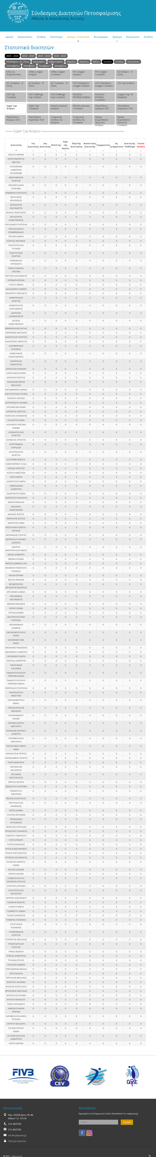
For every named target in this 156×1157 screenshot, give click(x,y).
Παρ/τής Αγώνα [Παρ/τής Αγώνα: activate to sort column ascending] (65, 145)
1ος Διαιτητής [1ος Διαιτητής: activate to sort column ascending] (33, 145)
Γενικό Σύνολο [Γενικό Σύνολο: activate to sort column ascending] (141, 145)
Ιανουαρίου (39, 61)
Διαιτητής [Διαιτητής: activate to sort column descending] (16, 145)
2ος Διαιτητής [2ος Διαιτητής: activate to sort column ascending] (45, 145)
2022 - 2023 (28, 55)
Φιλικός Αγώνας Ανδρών (59, 107)
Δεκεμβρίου (60, 65)
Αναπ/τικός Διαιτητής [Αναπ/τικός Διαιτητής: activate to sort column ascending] (90, 145)
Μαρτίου (71, 61)
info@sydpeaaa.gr (17, 1135)
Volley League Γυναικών (58, 73)
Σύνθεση (41, 36)
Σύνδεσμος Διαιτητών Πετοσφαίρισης (76, 13)
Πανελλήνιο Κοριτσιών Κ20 (36, 118)
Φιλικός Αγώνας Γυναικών (81, 107)
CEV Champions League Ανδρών (81, 84)
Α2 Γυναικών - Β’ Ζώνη (59, 84)
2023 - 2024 (44, 55)
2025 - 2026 (12, 55)
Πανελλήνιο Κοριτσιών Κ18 (125, 107)
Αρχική (9, 36)
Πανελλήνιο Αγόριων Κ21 (13, 118)
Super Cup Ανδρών (11, 107)
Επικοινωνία (132, 36)
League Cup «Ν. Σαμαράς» (125, 96)
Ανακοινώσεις (25, 36)
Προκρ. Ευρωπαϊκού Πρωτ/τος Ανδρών (101, 120)
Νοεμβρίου (44, 65)
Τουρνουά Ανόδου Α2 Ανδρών (56, 120)
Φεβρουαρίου (56, 61)
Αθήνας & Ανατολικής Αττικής (57, 18)
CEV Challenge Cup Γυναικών (58, 96)
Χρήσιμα (117, 36)
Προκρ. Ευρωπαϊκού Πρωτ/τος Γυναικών (123, 120)
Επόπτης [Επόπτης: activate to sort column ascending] (56, 145)
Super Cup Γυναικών (34, 107)
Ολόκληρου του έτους (17, 61)
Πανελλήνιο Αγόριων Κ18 (102, 107)
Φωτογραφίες (101, 36)
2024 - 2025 (60, 55)
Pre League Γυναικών (101, 73)
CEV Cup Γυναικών (11, 96)
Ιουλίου (119, 61)
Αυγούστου (133, 61)
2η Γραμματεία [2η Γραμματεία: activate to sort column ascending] (116, 145)
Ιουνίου (107, 61)
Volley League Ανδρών (36, 73)
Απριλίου (84, 61)
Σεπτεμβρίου (13, 65)
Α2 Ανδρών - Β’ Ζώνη (36, 84)
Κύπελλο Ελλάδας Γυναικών (100, 97)
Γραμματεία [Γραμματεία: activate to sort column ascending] (103, 145)
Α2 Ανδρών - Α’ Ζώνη (125, 73)
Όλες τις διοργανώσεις (13, 73)
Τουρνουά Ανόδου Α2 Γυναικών (79, 120)
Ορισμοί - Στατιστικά (78, 36)
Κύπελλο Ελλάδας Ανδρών (82, 96)
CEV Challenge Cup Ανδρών (36, 96)
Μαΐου (96, 61)
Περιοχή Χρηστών (17, 1141)
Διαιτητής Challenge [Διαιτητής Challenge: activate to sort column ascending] (129, 145)
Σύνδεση (148, 36)
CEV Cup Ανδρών (126, 83)
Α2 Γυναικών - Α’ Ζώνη (14, 84)
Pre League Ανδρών (79, 73)
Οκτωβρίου (29, 65)
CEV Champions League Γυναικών (104, 84)
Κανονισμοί (56, 36)
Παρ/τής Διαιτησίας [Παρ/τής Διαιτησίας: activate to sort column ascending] (76, 145)
